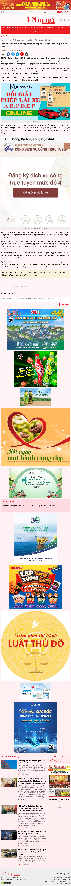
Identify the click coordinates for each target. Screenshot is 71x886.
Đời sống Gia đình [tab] (55, 761)
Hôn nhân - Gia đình (19, 27)
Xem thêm (59, 810)
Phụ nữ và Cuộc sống (49, 27)
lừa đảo (15, 286)
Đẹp (35, 27)
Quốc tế (68, 27)
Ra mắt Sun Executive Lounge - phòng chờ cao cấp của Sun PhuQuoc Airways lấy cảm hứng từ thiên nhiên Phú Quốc (32, 781)
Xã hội (13, 27)
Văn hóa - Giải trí (40, 27)
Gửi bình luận (65, 305)
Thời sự (5, 27)
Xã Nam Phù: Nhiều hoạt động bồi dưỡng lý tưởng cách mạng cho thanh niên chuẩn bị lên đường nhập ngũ (31, 808)
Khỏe (32, 27)
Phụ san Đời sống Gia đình (60, 27)
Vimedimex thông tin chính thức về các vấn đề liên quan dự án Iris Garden (28, 506)
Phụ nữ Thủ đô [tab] (53, 760)
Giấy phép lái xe (26, 286)
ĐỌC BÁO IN (59, 756)
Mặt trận (9, 27)
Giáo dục (29, 27)
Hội (25, 27)
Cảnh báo (7, 286)
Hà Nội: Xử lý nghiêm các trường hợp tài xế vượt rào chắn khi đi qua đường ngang (32, 852)
